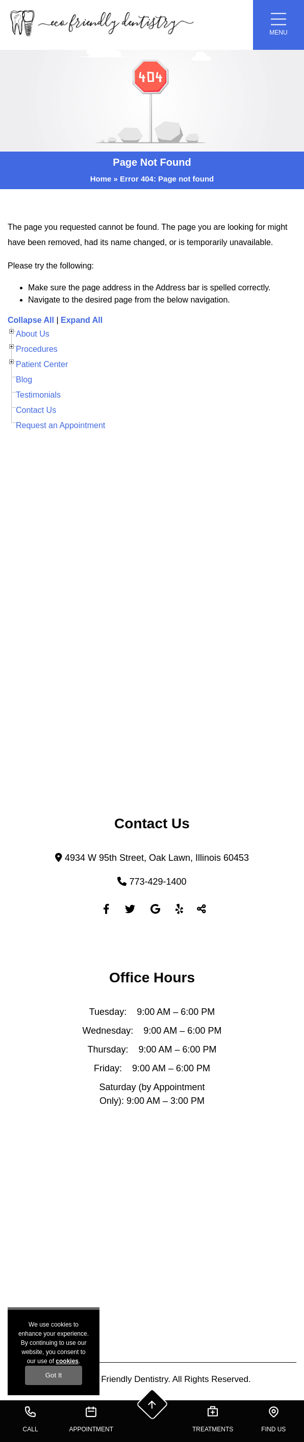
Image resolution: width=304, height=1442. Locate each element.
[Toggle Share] (201, 909)
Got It (53, 1375)
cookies (67, 1361)
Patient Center (42, 364)
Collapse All (31, 320)
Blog (24, 379)
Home (101, 178)
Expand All (82, 320)
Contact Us (36, 410)
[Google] (155, 909)
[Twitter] (130, 909)
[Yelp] (179, 909)
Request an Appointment (60, 425)
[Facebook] (106, 909)
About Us (32, 333)
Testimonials (38, 394)
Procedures (37, 349)
